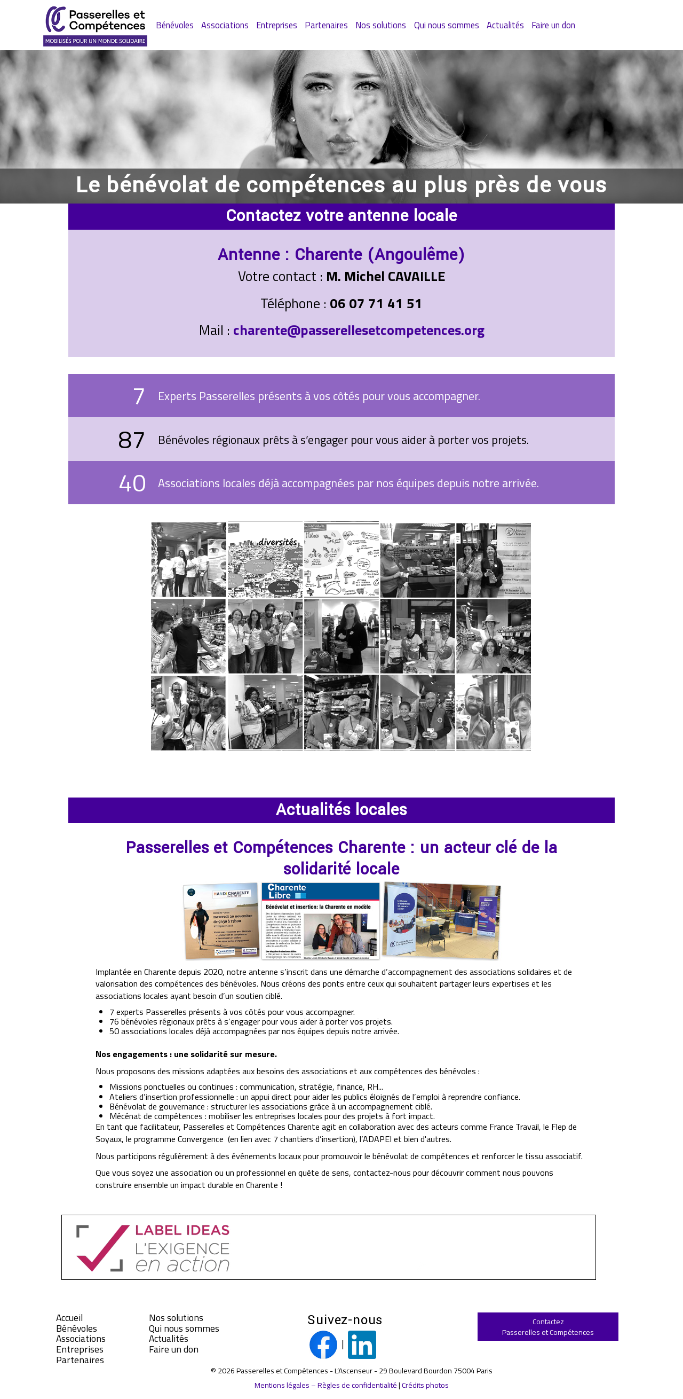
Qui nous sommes (446, 25)
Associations (225, 25)
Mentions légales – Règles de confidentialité (326, 1384)
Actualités (505, 25)
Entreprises (276, 25)
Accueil (69, 1317)
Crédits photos (425, 1384)
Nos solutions (380, 25)
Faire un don (553, 25)
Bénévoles (175, 25)
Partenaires (326, 25)
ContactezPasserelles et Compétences (548, 1327)
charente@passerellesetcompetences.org (359, 329)
